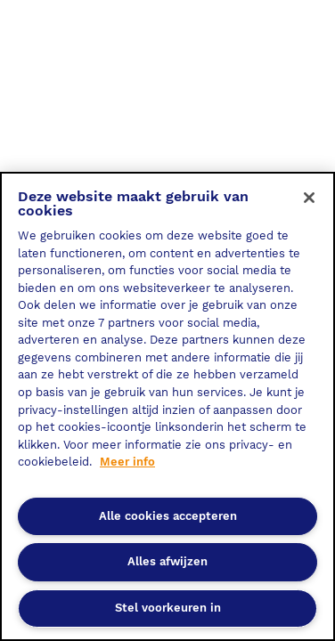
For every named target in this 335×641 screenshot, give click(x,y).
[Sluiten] (309, 197)
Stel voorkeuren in (168, 607)
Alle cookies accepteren (168, 516)
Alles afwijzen (167, 561)
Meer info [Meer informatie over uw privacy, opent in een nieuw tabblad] (127, 461)
